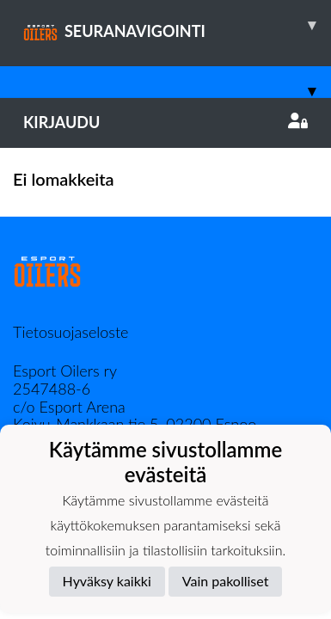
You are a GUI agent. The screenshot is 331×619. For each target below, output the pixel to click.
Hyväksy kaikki (107, 581)
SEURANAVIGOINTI (177, 25)
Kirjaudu (165, 122)
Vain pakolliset (225, 581)
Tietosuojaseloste (70, 331)
